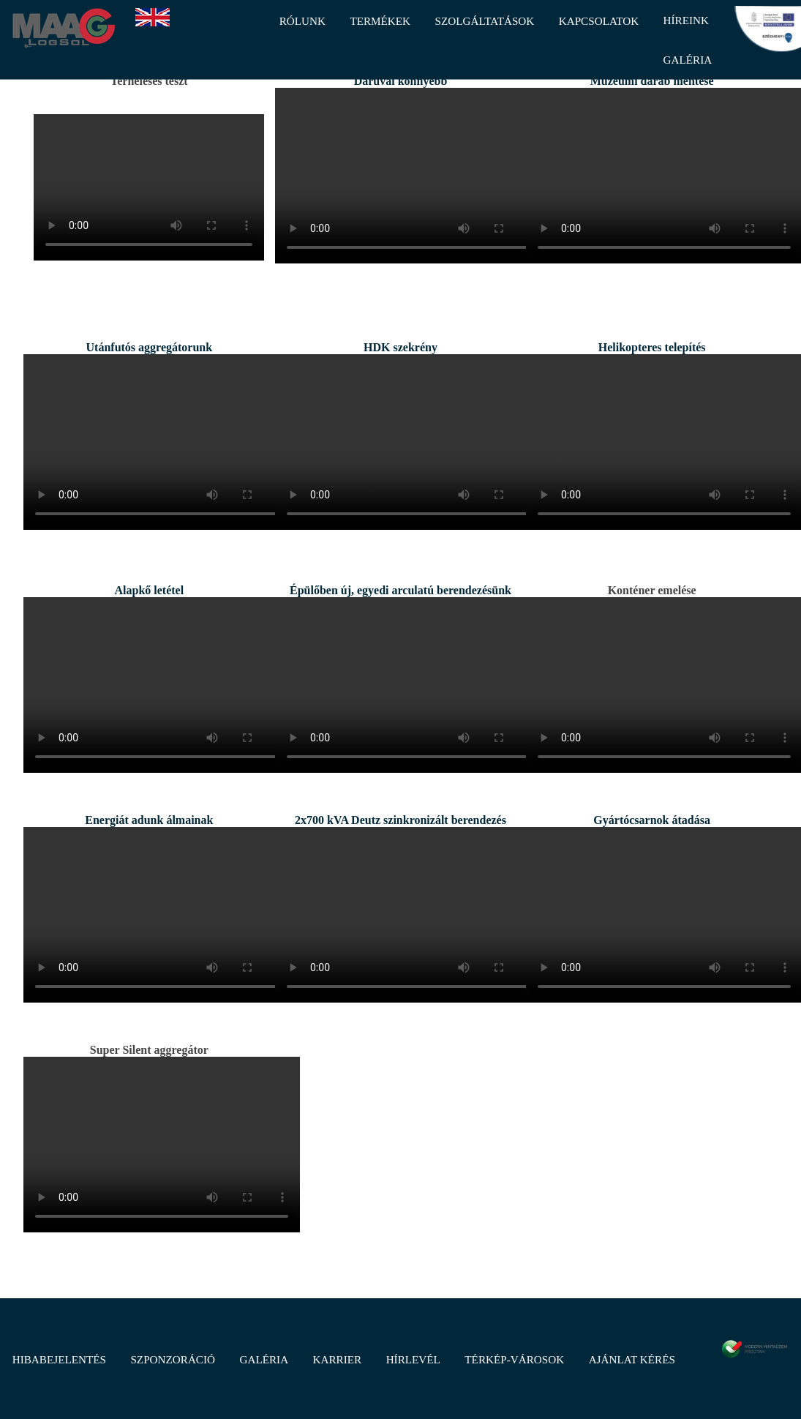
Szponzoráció (172, 1359)
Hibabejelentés (59, 1359)
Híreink (686, 20)
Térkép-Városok (514, 1359)
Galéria (263, 1359)
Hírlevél (413, 1359)
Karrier (337, 1359)
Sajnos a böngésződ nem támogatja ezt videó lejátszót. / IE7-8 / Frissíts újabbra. (149, 187)
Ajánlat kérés (632, 1359)
